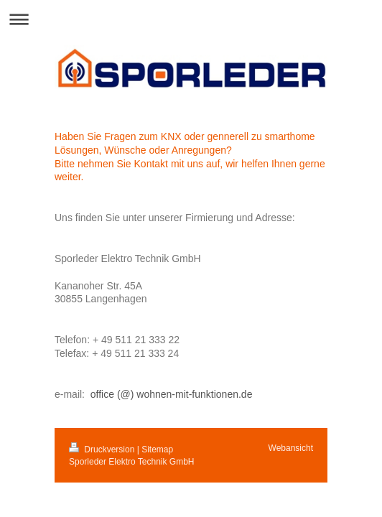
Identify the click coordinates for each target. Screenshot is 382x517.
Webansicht (291, 448)
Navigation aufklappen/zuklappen (191, 19)
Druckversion (103, 449)
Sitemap (157, 449)
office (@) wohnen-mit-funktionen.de (171, 394)
